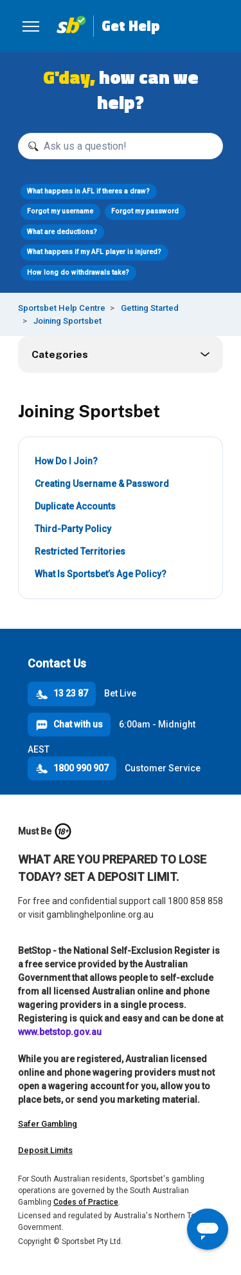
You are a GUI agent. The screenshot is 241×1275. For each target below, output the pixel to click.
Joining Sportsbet (67, 321)
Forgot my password (145, 211)
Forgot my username (60, 211)
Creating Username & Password (102, 484)
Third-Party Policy (73, 529)
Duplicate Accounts (75, 506)
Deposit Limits (45, 1150)
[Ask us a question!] (120, 146)
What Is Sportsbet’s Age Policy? (100, 574)
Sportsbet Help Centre (61, 308)
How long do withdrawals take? (78, 272)
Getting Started (150, 308)
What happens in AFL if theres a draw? (88, 191)
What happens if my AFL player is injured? (94, 252)
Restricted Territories (80, 551)
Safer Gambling (47, 1124)
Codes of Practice (85, 1202)
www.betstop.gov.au (60, 1032)
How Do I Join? (66, 461)
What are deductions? (62, 232)
